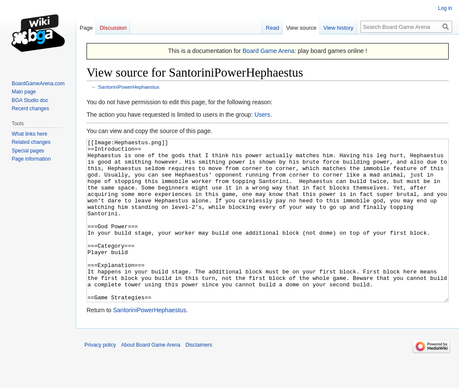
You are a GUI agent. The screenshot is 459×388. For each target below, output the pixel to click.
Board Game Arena (268, 50)
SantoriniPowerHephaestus (128, 87)
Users (262, 114)
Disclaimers (199, 377)
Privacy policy (100, 377)
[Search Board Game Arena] (406, 27)
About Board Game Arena (150, 377)
